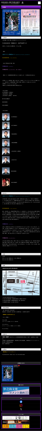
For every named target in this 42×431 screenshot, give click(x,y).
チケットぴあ (4, 319)
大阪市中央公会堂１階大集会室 (9, 268)
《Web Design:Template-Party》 (21, 430)
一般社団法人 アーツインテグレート (20, 429)
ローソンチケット (5, 324)
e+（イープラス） (5, 328)
